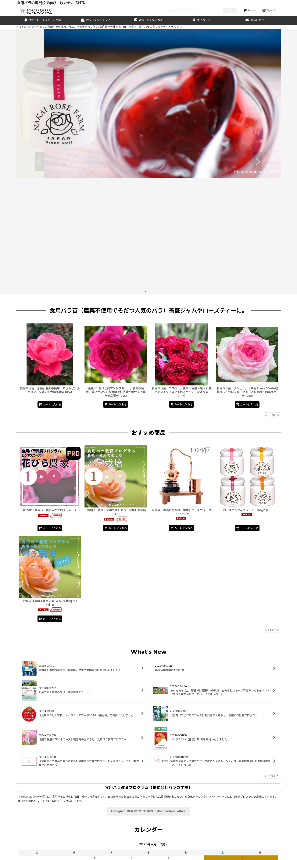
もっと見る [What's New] (271, 659)
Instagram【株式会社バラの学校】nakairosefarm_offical (148, 695)
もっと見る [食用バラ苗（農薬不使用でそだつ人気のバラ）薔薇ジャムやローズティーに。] (272, 299)
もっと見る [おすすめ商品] (272, 513)
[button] (39, 103)
